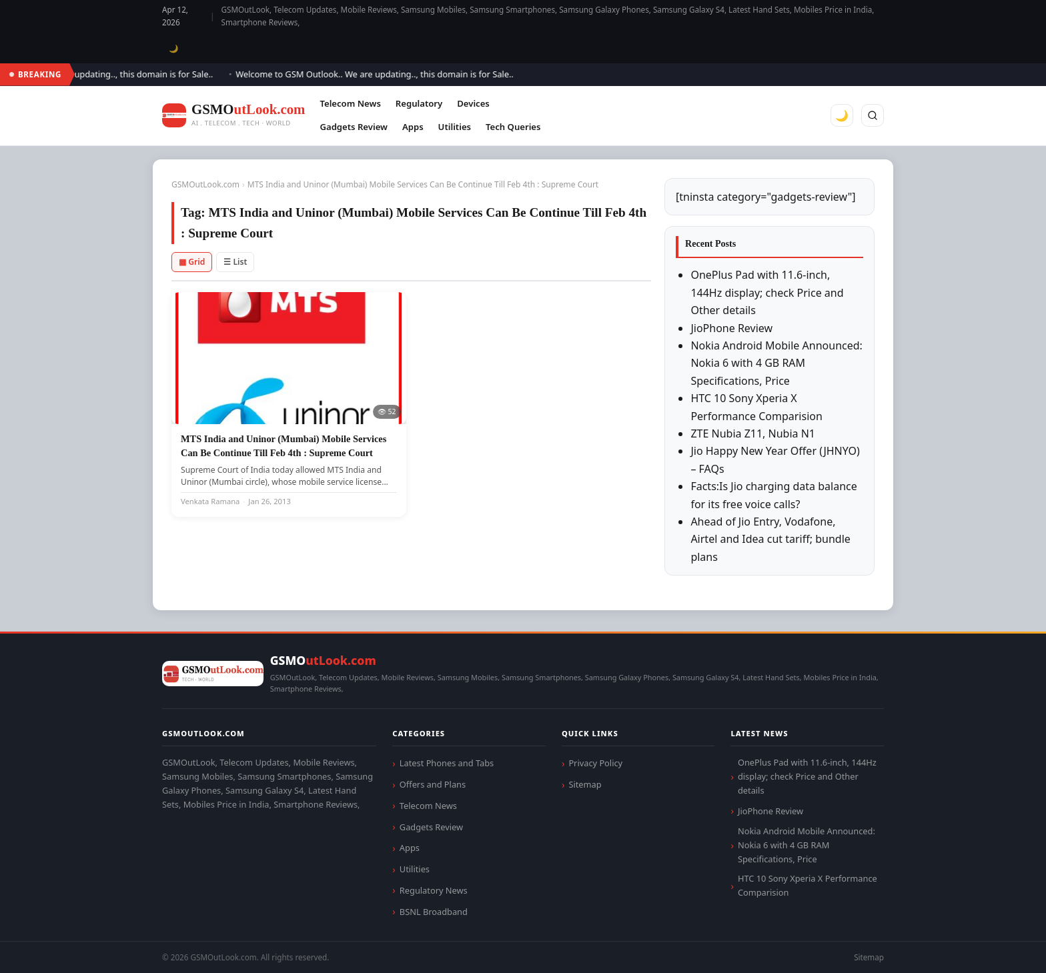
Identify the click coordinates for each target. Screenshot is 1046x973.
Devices (473, 103)
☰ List (235, 261)
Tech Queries (513, 127)
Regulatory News (434, 890)
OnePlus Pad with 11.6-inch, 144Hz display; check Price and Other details (766, 292)
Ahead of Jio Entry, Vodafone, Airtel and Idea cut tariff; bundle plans (770, 539)
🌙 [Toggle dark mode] (174, 48)
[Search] (872, 115)
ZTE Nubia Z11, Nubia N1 (752, 433)
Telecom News (350, 103)
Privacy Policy (595, 763)
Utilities (454, 127)
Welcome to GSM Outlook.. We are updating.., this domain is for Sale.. (380, 74)
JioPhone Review (731, 328)
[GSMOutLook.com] (233, 116)
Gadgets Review (353, 127)
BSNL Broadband (434, 912)
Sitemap (584, 784)
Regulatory (419, 103)
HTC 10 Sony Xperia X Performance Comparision (807, 885)
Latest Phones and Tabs (447, 763)
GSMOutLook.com (205, 184)
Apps (413, 127)
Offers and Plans (433, 784)
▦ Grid (192, 261)
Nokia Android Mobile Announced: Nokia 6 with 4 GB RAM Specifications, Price (776, 363)
